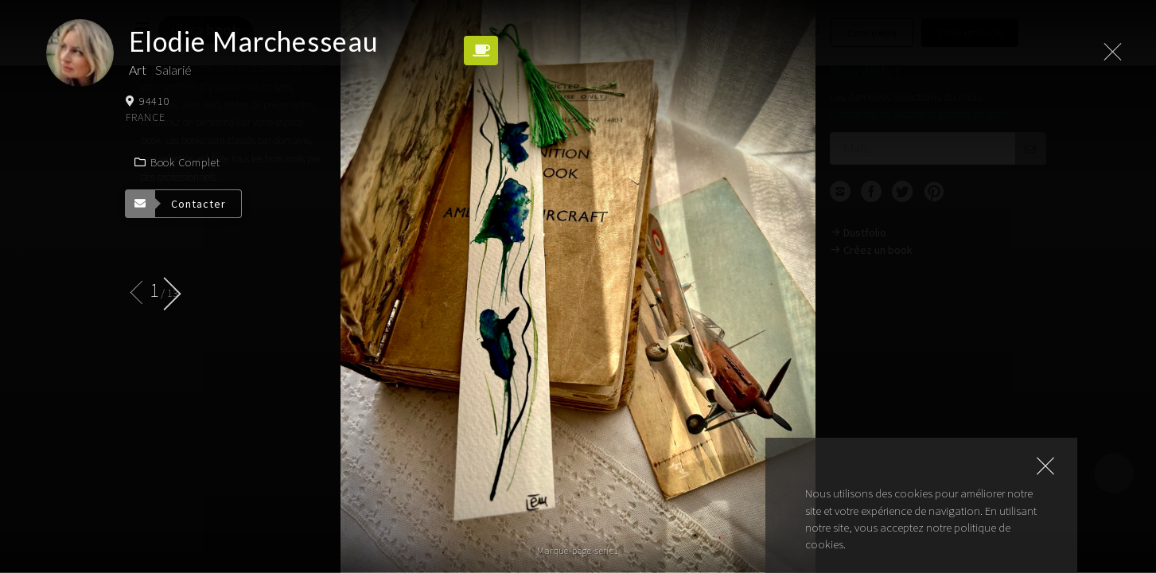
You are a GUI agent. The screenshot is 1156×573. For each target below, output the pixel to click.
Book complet (177, 162)
